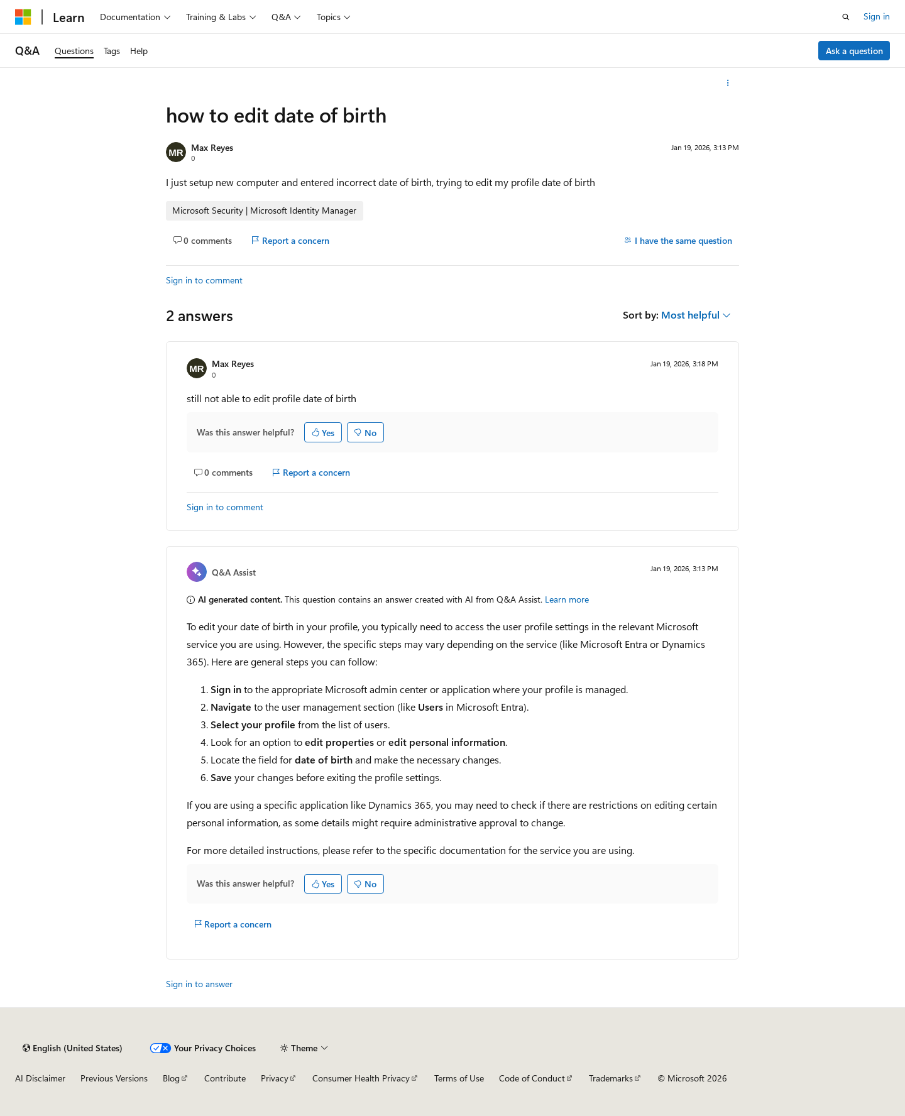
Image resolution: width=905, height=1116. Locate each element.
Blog (171, 1078)
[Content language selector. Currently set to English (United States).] (72, 1048)
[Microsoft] (23, 17)
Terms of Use (459, 1078)
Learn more (567, 599)
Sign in (877, 16)
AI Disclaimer (40, 1078)
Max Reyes (212, 147)
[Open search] (845, 17)
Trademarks (611, 1078)
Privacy (274, 1078)
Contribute (225, 1078)
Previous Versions (114, 1078)
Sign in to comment (204, 280)
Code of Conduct (532, 1078)
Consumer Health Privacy (361, 1078)
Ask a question (854, 51)
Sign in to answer (199, 984)
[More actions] (728, 83)
